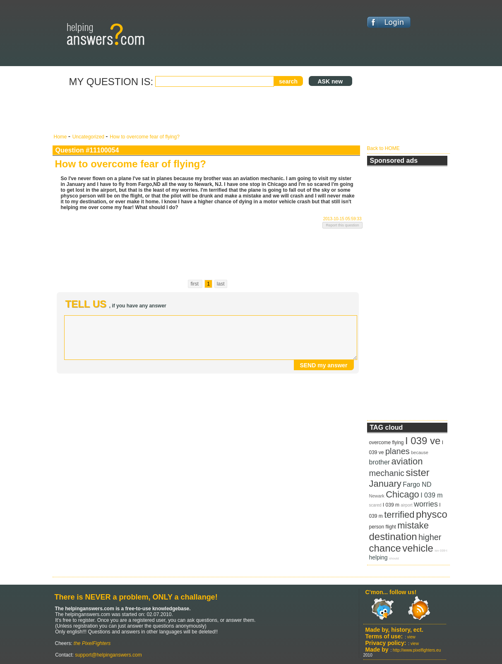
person (376, 527)
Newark (376, 495)
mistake (413, 525)
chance (385, 548)
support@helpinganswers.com (108, 655)
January (385, 483)
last (221, 284)
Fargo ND (417, 484)
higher (430, 537)
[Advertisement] (207, 110)
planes (397, 451)
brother (379, 462)
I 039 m (431, 495)
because (419, 452)
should (394, 558)
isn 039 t (441, 550)
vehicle (417, 548)
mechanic (387, 473)
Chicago (402, 494)
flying (398, 442)
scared (375, 505)
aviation (407, 461)
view (411, 637)
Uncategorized (89, 137)
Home (61, 137)
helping (378, 557)
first (195, 284)
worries (426, 504)
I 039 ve (422, 440)
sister (417, 472)
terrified (399, 514)
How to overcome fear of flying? (145, 137)
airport (406, 505)
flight (391, 527)
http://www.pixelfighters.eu (417, 650)
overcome (380, 442)
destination (393, 536)
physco (431, 514)
